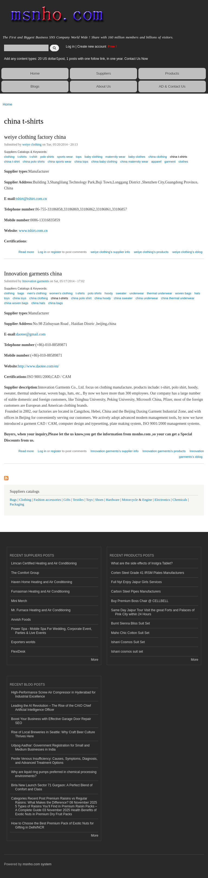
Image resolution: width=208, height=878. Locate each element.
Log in (70, 46)
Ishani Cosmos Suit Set (128, 642)
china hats (38, 303)
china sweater (123, 298)
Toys (89, 500)
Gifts (66, 500)
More (94, 660)
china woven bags (16, 303)
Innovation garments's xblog (191, 453)
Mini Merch (19, 601)
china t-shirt (12, 161)
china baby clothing (104, 161)
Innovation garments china (33, 274)
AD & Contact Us (172, 86)
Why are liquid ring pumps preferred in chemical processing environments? (53, 774)
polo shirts (47, 156)
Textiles (78, 500)
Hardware (112, 500)
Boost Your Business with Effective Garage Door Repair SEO (51, 721)
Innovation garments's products (164, 451)
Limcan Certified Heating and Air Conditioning (44, 563)
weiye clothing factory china (35, 137)
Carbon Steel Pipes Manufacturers (136, 591)
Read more (26, 251)
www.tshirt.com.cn (33, 231)
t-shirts (22, 156)
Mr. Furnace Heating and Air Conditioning (40, 610)
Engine (147, 500)
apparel (156, 161)
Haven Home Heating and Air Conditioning (41, 582)
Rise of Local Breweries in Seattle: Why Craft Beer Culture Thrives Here (53, 734)
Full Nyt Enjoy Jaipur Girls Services (136, 582)
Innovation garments (35, 281)
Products (172, 73)
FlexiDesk (18, 651)
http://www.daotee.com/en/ (38, 366)
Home (35, 73)
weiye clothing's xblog (188, 252)
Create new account (92, 46)
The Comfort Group (25, 573)
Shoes (99, 500)
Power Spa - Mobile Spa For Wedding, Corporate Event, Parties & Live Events (51, 630)
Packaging (17, 504)
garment (170, 161)
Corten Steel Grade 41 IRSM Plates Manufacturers (147, 573)
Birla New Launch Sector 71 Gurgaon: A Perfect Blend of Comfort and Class (51, 787)
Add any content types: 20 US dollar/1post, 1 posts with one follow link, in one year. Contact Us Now (76, 59)
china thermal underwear (177, 298)
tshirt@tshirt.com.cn (31, 199)
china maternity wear (134, 161)
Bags (13, 500)
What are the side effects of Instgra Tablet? (142, 563)
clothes (183, 161)
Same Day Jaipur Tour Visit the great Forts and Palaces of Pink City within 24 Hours (152, 612)
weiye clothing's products (151, 252)
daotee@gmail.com (31, 334)
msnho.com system (37, 864)
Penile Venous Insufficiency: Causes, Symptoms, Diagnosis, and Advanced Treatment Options (54, 760)
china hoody (103, 298)
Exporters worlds (23, 642)
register (56, 252)
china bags (55, 303)
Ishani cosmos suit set (127, 651)
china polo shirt (81, 298)
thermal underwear (159, 293)
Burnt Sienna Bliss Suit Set (130, 623)
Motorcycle (130, 500)
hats (197, 293)
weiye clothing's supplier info (110, 252)
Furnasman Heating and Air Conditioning (40, 591)
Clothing (25, 500)
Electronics (162, 500)
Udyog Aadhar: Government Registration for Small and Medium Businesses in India (50, 747)
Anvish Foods (21, 619)
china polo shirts (34, 161)
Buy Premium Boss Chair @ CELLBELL (139, 601)
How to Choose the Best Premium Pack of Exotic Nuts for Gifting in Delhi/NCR (52, 825)
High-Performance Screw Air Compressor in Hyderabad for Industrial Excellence (53, 694)
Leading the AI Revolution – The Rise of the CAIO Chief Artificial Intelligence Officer (51, 707)
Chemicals (180, 500)
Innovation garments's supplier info (114, 451)
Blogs (35, 86)
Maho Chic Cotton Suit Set (130, 633)
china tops (81, 161)
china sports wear (60, 161)
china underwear (147, 298)
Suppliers (103, 73)
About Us (103, 86)
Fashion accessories (47, 500)
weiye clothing (31, 144)
